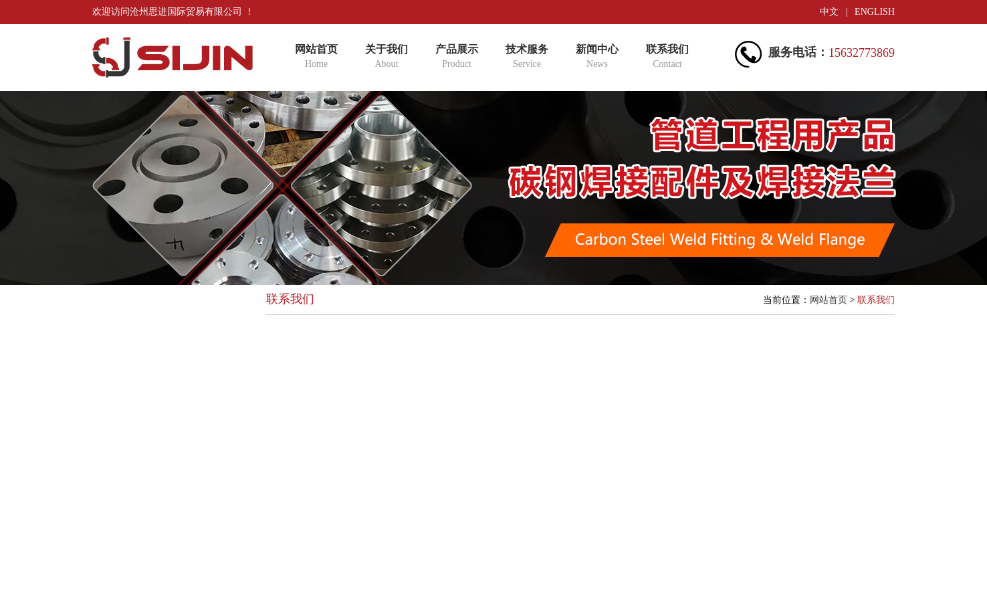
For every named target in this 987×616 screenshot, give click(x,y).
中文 (829, 12)
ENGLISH (875, 12)
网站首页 (828, 300)
